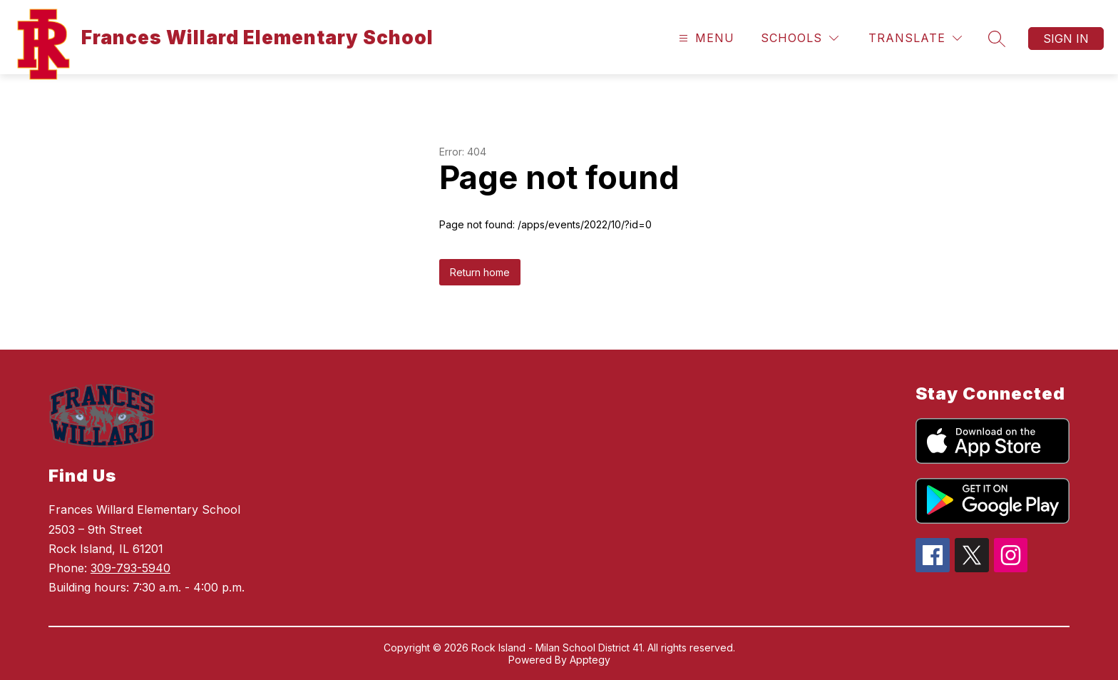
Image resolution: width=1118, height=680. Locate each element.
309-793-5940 (130, 568)
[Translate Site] (915, 38)
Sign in (1066, 38)
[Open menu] (704, 38)
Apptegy (590, 660)
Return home (480, 272)
